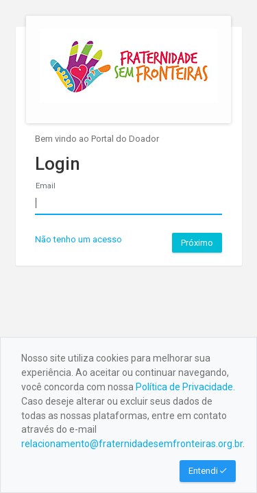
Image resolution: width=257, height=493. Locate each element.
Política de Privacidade (184, 386)
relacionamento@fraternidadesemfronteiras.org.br (132, 443)
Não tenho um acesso (78, 239)
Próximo (197, 243)
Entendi (207, 471)
